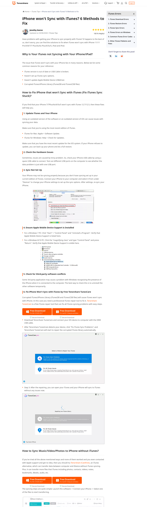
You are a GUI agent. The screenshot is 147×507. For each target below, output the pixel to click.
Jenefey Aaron (36, 30)
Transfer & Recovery (56, 3)
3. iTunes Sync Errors (119, 28)
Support (108, 3)
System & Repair (40, 3)
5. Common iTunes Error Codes (123, 36)
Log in (132, 3)
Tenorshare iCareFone (80, 462)
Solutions (95, 3)
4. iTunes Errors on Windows (122, 32)
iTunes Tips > (36, 11)
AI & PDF (85, 3)
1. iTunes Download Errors (121, 19)
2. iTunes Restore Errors (120, 23)
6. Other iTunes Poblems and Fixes (122, 42)
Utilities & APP (72, 3)
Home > (28, 11)
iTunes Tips (53, 33)
